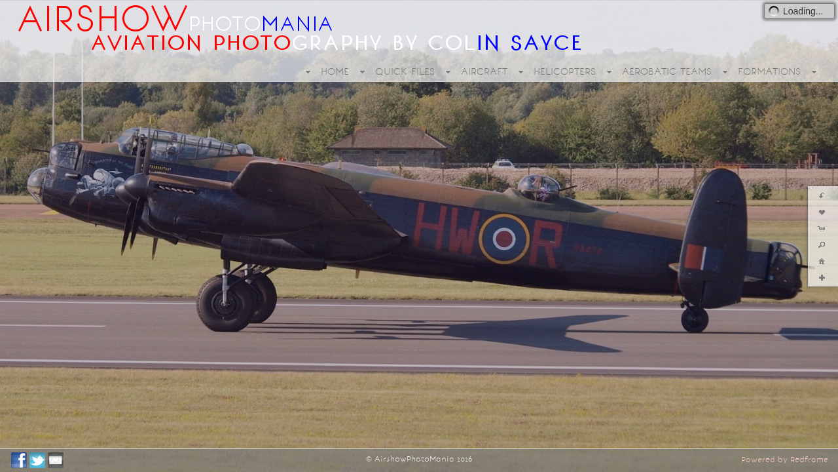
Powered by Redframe (784, 459)
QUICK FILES (405, 71)
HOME (335, 71)
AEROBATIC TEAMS (667, 71)
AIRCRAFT (484, 71)
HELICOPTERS (565, 71)
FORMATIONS (769, 71)
